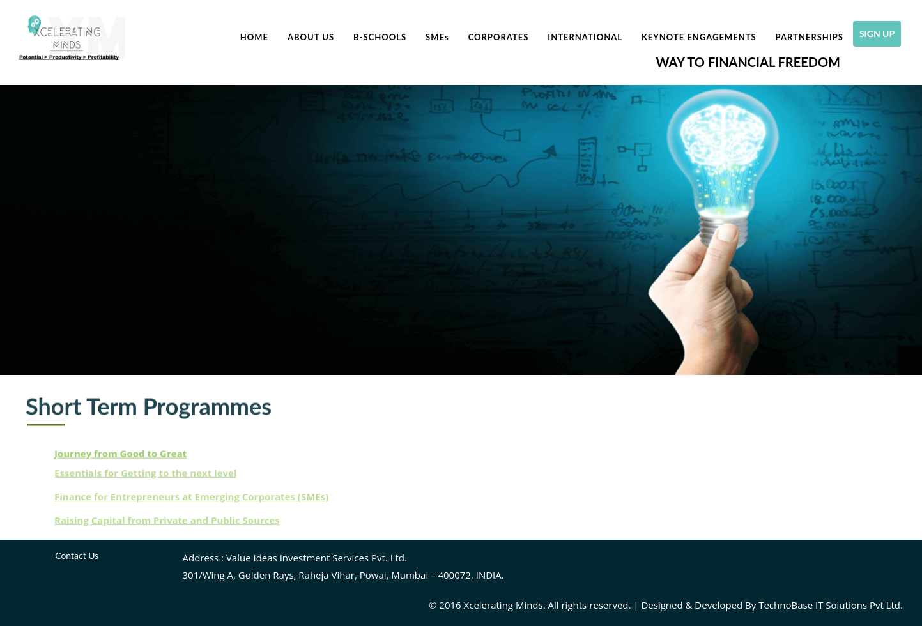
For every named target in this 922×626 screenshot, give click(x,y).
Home (254, 37)
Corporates (498, 37)
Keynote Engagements (699, 37)
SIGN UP (880, 33)
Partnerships (809, 37)
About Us (311, 37)
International (585, 37)
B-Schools (379, 37)
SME (437, 37)
